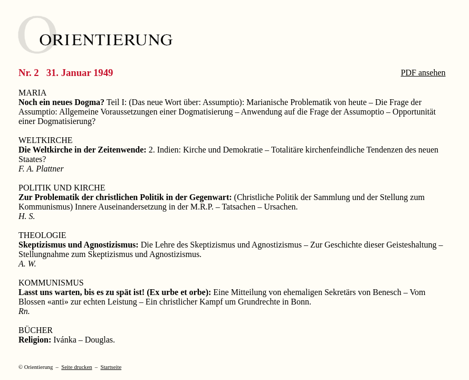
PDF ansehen (423, 72)
